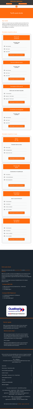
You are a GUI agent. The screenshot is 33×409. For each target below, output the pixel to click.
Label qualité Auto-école (6, 377)
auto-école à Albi (18, 270)
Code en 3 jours (5, 372)
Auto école (4, 365)
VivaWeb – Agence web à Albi (23, 403)
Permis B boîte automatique (7, 370)
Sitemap (3, 379)
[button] (16, 6)
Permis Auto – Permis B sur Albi (8, 368)
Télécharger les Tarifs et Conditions (16, 54)
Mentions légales (5, 384)
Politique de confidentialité (7, 382)
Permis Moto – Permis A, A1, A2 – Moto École (11, 375)
